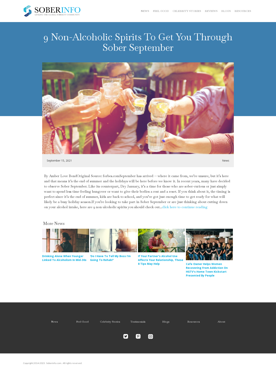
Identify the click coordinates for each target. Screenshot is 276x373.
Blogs (165, 321)
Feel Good (161, 11)
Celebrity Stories (110, 321)
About (221, 321)
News (145, 11)
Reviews (211, 11)
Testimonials (137, 321)
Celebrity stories (187, 11)
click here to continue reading (185, 207)
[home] (51, 11)
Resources (243, 11)
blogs (226, 11)
